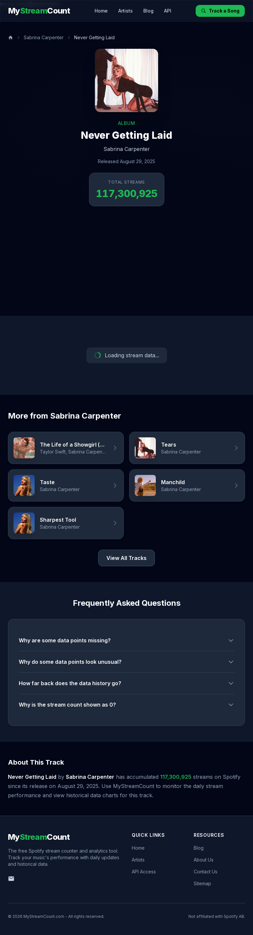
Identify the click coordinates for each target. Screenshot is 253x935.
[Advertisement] (126, 266)
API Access (144, 871)
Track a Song (220, 11)
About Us (203, 859)
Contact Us (205, 871)
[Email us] (11, 878)
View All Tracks (126, 558)
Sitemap (202, 883)
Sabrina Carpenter (44, 37)
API (167, 11)
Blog (148, 11)
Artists (125, 11)
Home (101, 11)
